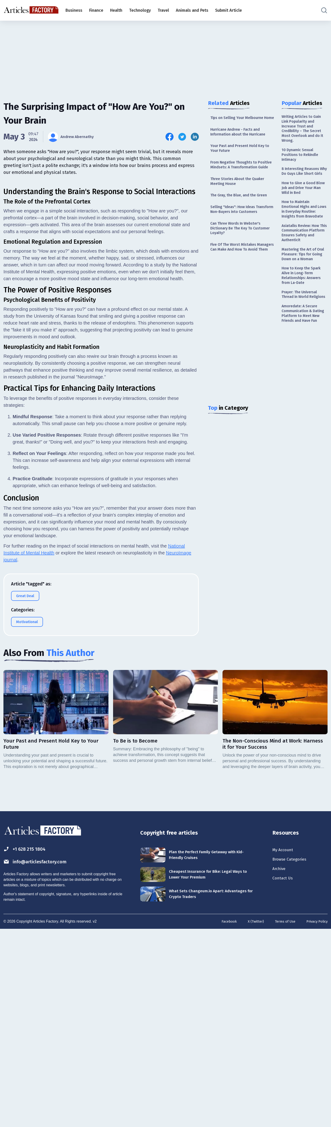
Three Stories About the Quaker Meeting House (240, 197)
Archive (280, 1066)
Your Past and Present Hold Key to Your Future (240, 156)
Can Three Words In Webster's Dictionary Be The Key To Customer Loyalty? (238, 252)
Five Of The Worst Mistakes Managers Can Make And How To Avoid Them (240, 275)
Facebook (224, 1118)
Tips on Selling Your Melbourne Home (239, 121)
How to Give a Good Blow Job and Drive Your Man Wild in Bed (304, 201)
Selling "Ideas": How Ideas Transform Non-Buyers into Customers (236, 229)
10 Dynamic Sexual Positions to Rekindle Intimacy (302, 159)
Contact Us (283, 1076)
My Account (284, 1046)
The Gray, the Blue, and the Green (241, 211)
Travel (163, 10)
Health (116, 10)
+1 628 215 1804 (27, 1045)
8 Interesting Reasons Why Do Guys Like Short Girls (304, 180)
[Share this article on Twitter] (182, 137)
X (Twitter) (251, 1118)
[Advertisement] (165, 56)
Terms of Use (282, 1118)
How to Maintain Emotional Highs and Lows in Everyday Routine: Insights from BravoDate (302, 226)
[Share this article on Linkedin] (195, 137)
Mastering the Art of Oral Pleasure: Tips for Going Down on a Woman (302, 281)
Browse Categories (291, 1056)
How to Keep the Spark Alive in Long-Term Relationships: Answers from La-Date (303, 307)
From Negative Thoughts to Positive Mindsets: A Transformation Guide (235, 176)
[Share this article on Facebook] (170, 137)
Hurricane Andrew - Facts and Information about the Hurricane (241, 138)
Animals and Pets (192, 10)
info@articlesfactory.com (40, 1058)
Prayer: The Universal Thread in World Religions (301, 331)
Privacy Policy (316, 1118)
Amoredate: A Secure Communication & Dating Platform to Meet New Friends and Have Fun (304, 357)
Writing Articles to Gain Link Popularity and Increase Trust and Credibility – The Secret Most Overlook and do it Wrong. (304, 130)
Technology (140, 10)
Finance (96, 10)
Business (74, 10)
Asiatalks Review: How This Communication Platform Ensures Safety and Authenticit (304, 255)
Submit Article (228, 10)
